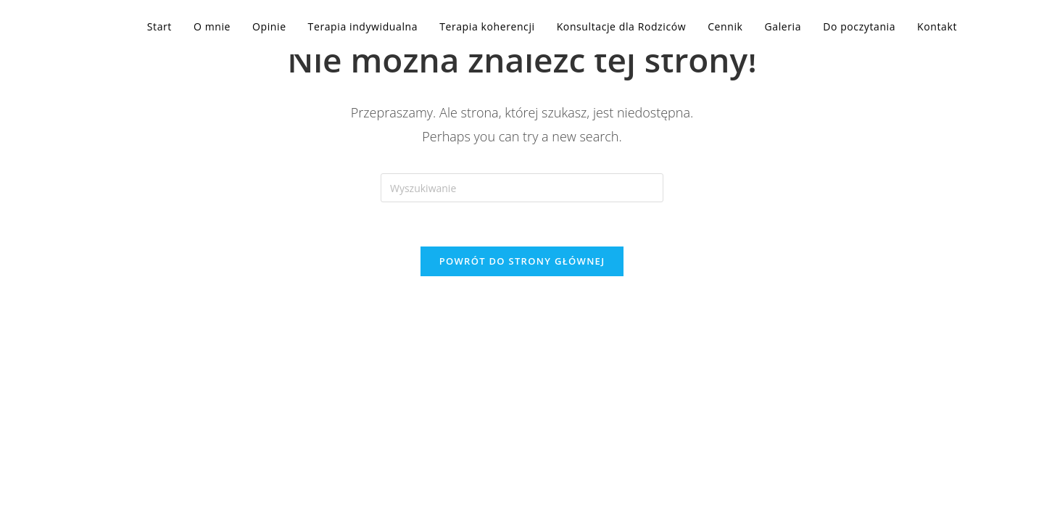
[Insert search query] (522, 187)
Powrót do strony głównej (522, 261)
